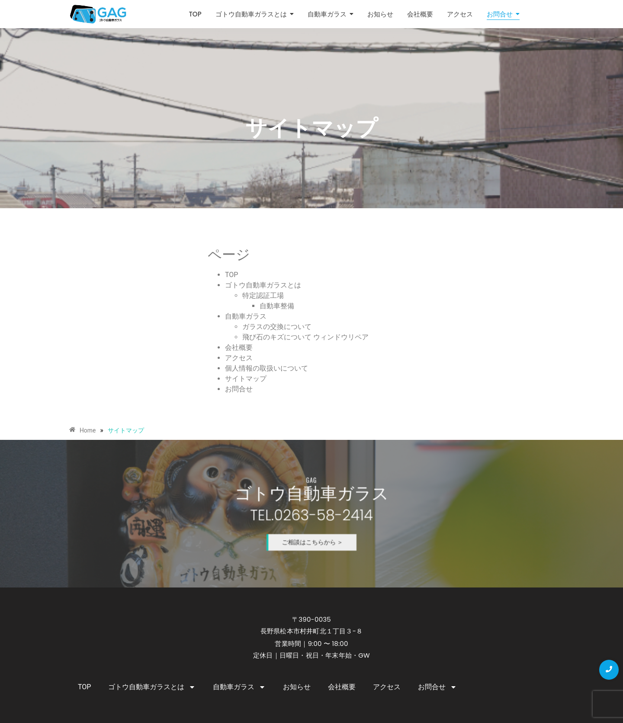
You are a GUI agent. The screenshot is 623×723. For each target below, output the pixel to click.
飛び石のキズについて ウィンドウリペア (305, 337)
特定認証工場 (263, 295)
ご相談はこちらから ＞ (312, 530)
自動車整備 (277, 306)
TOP (231, 275)
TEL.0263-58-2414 (311, 514)
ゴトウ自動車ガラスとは (263, 285)
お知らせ (297, 687)
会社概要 (239, 347)
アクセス (239, 358)
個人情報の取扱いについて (266, 368)
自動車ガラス (246, 316)
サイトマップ (246, 378)
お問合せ (239, 389)
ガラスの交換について (277, 327)
